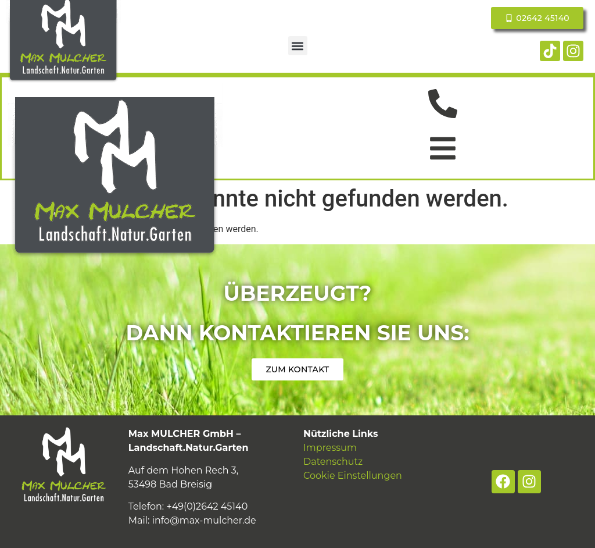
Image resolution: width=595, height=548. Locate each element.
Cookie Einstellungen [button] (352, 475)
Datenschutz (333, 461)
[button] (297, 45)
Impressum (330, 447)
